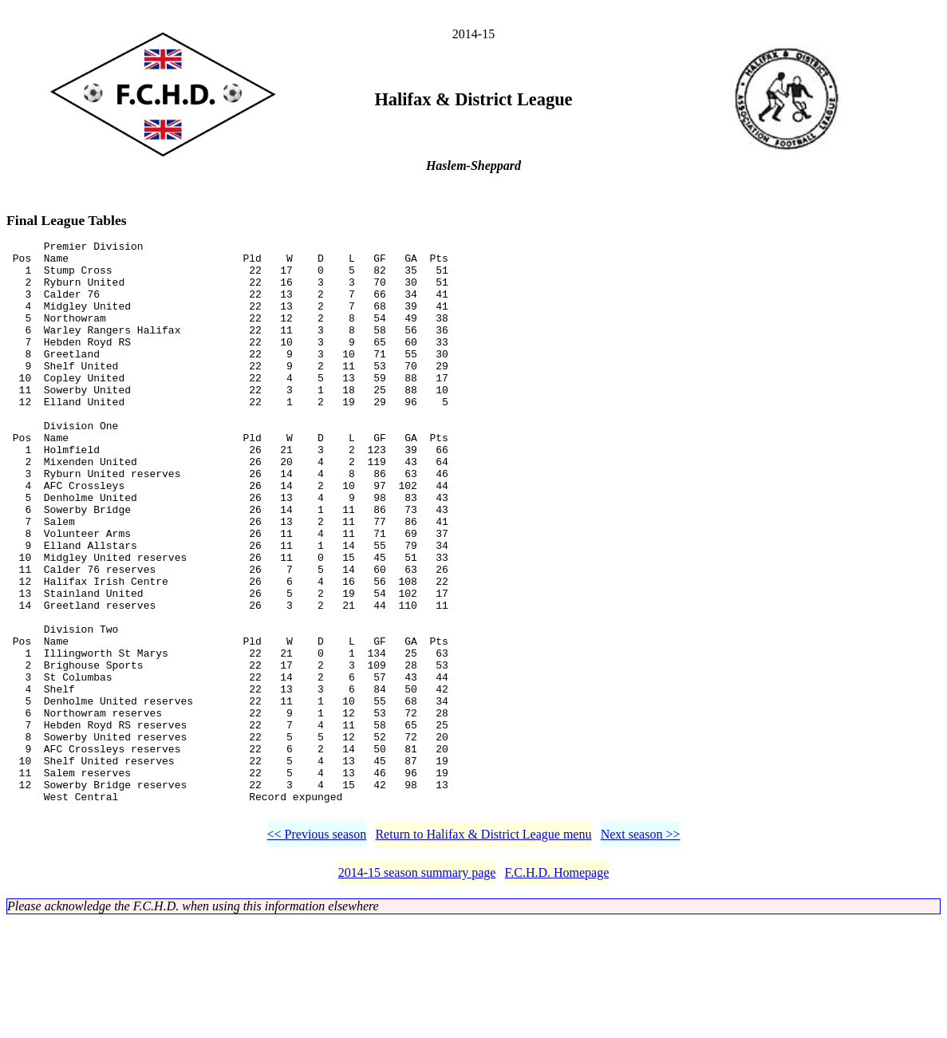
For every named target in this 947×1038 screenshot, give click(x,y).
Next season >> (641, 951)
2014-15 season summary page (417, 990)
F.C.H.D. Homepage (557, 990)
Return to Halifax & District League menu (483, 951)
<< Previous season (317, 951)
